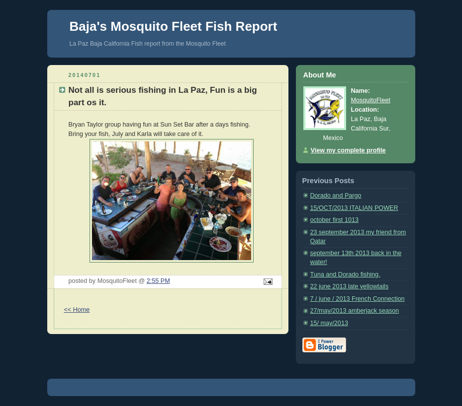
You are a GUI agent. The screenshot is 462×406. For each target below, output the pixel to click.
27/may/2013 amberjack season (354, 310)
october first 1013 (334, 219)
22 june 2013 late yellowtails (349, 286)
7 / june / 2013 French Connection (357, 298)
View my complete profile (348, 150)
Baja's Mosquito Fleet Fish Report (173, 26)
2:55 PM (158, 280)
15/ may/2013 (329, 323)
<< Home (77, 309)
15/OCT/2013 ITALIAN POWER (354, 207)
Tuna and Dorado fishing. (345, 274)
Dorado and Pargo (336, 195)
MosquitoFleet (370, 100)
